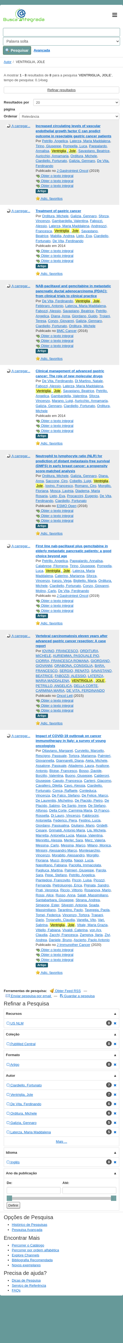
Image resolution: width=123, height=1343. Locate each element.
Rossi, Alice (45, 895)
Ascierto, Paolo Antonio (92, 940)
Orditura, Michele (83, 156)
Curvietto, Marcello (89, 751)
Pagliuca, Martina (49, 870)
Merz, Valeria (95, 840)
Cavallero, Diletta (49, 785)
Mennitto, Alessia (49, 840)
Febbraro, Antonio (49, 306)
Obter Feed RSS (65, 991)
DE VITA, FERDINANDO (85, 691)
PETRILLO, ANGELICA (54, 686)
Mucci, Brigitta (61, 860)
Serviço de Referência (29, 1285)
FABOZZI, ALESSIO (70, 676)
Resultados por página (16, 105)
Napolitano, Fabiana (51, 865)
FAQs (16, 1290)
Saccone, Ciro (57, 481)
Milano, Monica (99, 845)
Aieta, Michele (96, 761)
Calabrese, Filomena (52, 566)
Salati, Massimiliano (92, 895)
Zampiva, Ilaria (91, 935)
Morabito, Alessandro (68, 855)
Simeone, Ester (47, 905)
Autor (8, 62)
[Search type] (61, 41)
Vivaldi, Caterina (75, 930)
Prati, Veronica (47, 890)
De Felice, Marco (95, 795)
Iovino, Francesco (59, 486)
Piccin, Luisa (82, 880)
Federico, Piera (65, 820)
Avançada (41, 50)
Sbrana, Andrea (88, 900)
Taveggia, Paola (97, 910)
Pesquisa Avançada (27, 1230)
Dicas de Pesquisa (26, 1280)
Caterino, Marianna (70, 576)
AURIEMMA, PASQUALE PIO (76, 656)
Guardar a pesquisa (77, 996)
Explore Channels (25, 1255)
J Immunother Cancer (73, 945)
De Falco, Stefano (66, 795)
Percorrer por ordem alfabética (35, 1250)
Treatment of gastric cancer (58, 211)
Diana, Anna (60, 316)
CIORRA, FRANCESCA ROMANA (62, 661)
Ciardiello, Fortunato (51, 161)
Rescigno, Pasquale (51, 756)
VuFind (11, 15)
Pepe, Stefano (56, 875)
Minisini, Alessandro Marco (56, 850)
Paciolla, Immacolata (85, 865)
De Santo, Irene (74, 806)
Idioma (11, 1152)
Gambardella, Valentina (70, 221)
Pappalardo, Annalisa (86, 561)
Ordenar (10, 116)
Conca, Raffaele (65, 791)
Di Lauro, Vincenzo (65, 815)
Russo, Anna (65, 895)
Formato (13, 1055)
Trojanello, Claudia (60, 920)
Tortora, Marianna (82, 756)
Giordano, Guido (84, 316)
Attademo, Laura (81, 766)
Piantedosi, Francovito (53, 880)
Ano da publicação (21, 1173)
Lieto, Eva (84, 236)
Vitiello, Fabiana (48, 930)
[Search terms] (61, 32)
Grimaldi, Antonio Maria (67, 830)
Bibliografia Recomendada (32, 1260)
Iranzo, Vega (61, 581)
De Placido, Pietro (89, 800)
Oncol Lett (65, 696)
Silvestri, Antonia (74, 905)
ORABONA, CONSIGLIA (73, 666)
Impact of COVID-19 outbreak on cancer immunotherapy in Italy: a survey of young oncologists (71, 741)
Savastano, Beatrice (93, 151)
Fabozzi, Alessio (48, 311)
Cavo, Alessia (74, 785)
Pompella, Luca (75, 146)
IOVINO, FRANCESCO (60, 651)
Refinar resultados (61, 90)
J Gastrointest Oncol (72, 171)
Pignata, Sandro (96, 885)
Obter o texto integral (54, 176)
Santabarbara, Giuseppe (55, 900)
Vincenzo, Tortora (76, 915)
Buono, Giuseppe (78, 776)
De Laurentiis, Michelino (54, 800)
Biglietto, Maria (84, 581)
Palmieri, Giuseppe (79, 870)
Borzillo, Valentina (49, 776)
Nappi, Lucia (83, 860)
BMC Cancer (67, 331)
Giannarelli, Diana (70, 761)
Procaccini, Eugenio (82, 496)
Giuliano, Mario (82, 825)
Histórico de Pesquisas (29, 1225)
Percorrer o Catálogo (28, 1245)
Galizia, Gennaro (82, 161)
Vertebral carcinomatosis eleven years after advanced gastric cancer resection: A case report (71, 641)
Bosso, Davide (90, 771)
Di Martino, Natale (89, 381)
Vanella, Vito (86, 920)
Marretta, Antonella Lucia (55, 835)
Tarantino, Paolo (70, 910)
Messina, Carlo (47, 845)
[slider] (9, 1198)
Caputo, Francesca (67, 781)
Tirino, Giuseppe (48, 146)
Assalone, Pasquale (51, 766)
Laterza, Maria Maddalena (90, 141)
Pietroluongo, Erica (67, 885)
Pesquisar (17, 50)
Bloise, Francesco (63, 771)
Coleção (13, 1034)
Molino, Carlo (46, 591)
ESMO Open (67, 506)
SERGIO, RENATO (74, 671)
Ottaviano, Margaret (57, 751)
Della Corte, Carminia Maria (70, 810)
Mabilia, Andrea (62, 236)
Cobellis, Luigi (80, 481)
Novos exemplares (26, 1265)
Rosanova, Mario (97, 890)
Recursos (14, 1014)
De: (9, 1183)
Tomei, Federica (48, 915)
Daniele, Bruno (60, 940)
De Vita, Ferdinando (68, 241)
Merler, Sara (73, 840)
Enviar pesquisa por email (29, 996)
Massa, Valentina (89, 835)
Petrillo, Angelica (55, 141)
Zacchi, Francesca (63, 935)
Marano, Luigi (62, 401)
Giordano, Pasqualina (52, 825)
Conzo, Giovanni (61, 321)
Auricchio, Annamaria (52, 156)
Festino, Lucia (89, 820)
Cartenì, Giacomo (97, 781)
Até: (65, 1183)
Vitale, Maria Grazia (92, 925)
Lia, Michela (96, 830)
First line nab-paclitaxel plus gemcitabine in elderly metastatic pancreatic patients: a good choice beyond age (73, 551)
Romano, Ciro (85, 486)
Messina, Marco (73, 845)
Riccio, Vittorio (71, 890)
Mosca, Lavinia (61, 491)
